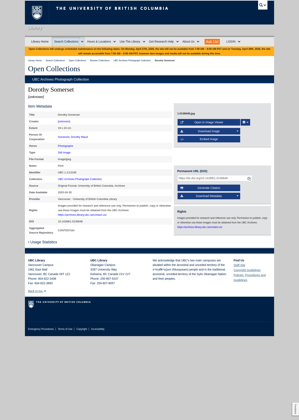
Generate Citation (200, 273)
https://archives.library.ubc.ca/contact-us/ (82, 214)
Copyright (81, 412)
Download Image (209, 233)
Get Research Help (161, 41)
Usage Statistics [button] (42, 326)
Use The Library (130, 41)
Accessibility (97, 412)
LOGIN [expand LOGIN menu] (230, 41)
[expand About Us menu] (198, 41)
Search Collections (66, 41)
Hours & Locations (99, 41)
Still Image (64, 152)
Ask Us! (212, 42)
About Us (189, 41)
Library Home (40, 41)
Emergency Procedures (41, 412)
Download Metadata (209, 281)
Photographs (65, 145)
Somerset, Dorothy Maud (73, 136)
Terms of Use (65, 412)
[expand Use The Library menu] (144, 41)
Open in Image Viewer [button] (201, 224)
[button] (45, 374)
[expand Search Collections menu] (82, 41)
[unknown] (64, 121)
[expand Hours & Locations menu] (114, 41)
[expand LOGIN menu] (239, 41)
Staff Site (239, 349)
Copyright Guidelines (247, 354)
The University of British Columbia (37, 12)
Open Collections (54, 69)
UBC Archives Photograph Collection (60, 79)
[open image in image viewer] (218, 160)
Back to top (37, 375)
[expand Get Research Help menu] (177, 41)
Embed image (199, 241)
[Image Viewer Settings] (245, 224)
